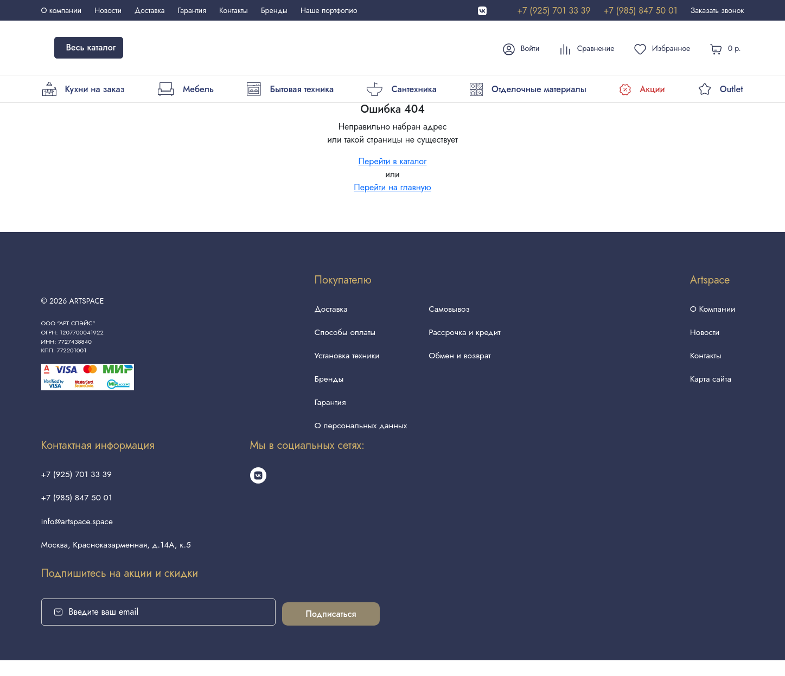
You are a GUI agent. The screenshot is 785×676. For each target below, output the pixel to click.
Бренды (274, 10)
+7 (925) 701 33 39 (553, 10)
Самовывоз (449, 310)
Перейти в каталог (393, 161)
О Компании (711, 310)
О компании (61, 10)
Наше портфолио (329, 10)
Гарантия (192, 10)
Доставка (149, 10)
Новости (108, 10)
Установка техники (344, 359)
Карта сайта (709, 384)
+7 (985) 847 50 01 (640, 10)
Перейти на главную (392, 187)
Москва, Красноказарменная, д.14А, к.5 (119, 559)
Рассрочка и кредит (465, 335)
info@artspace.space (78, 535)
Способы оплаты (342, 335)
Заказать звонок (717, 10)
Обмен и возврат (460, 359)
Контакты (233, 10)
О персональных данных (358, 434)
